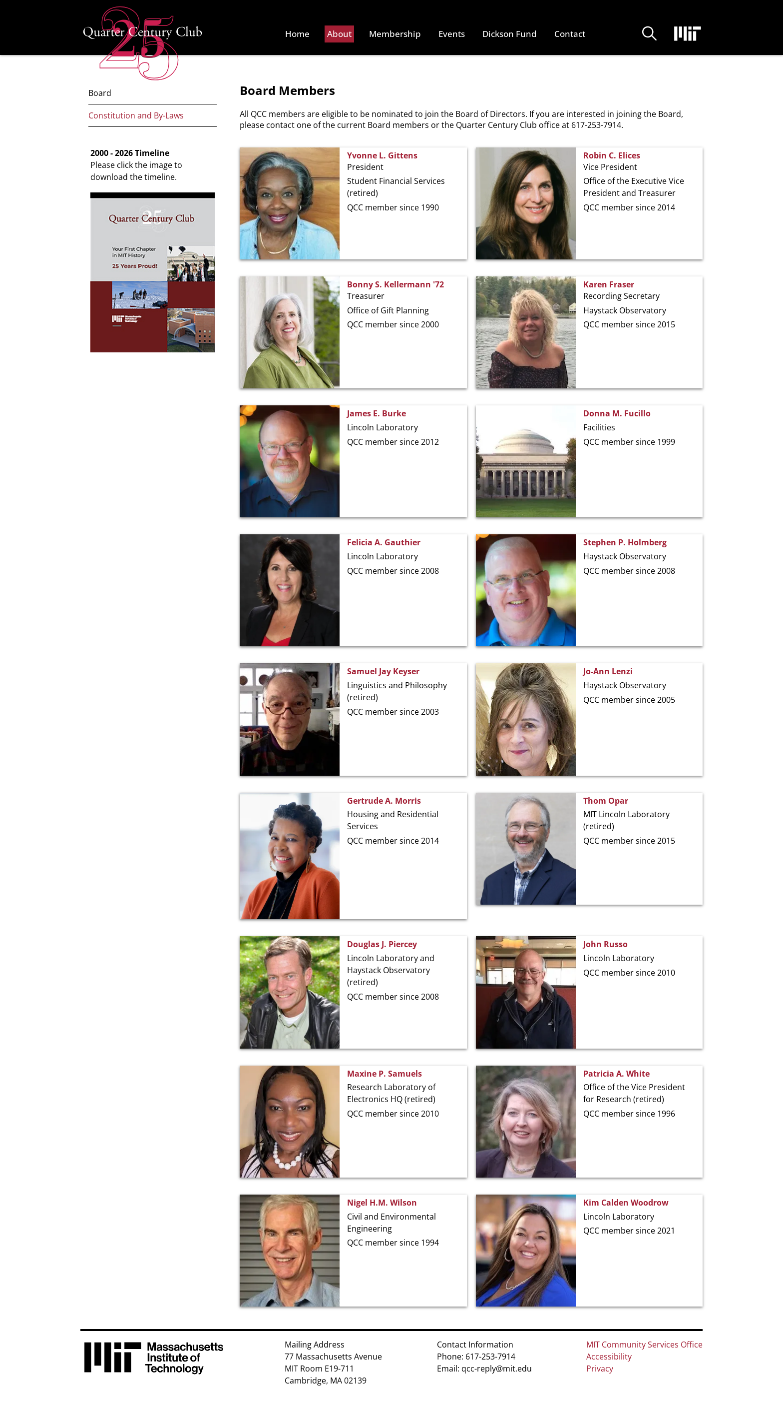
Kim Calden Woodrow (626, 1202)
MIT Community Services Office (644, 1344)
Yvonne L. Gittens (382, 155)
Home (297, 33)
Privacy (599, 1368)
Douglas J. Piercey (382, 944)
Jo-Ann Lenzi (608, 671)
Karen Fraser (608, 284)
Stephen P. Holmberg (625, 542)
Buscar (650, 33)
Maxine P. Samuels (384, 1073)
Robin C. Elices (611, 155)
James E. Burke (376, 413)
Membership (395, 33)
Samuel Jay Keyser (383, 671)
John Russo (605, 944)
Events (451, 33)
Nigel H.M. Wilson (382, 1202)
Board (99, 92)
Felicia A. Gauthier (383, 542)
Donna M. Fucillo (617, 413)
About (339, 33)
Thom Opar (605, 800)
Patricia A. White (616, 1073)
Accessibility (609, 1356)
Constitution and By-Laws (136, 115)
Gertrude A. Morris (384, 800)
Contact (569, 33)
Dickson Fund (509, 33)
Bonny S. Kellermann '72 (395, 284)
